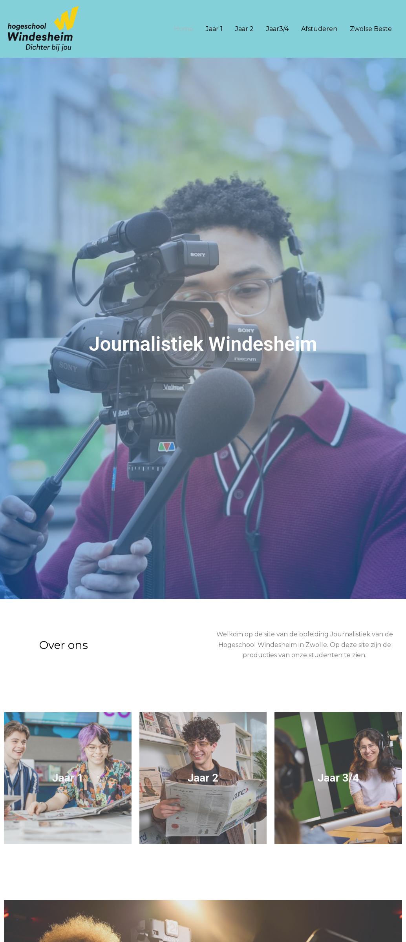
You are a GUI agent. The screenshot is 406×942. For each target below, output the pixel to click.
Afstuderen (319, 29)
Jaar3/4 (277, 29)
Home (183, 29)
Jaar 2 (244, 29)
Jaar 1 (214, 29)
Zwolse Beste (371, 29)
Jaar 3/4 (338, 777)
